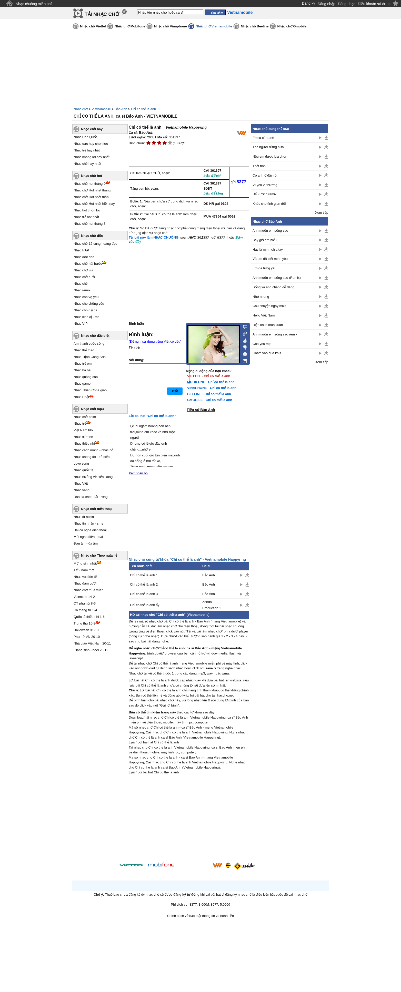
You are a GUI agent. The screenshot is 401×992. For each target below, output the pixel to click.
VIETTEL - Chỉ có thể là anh (208, 376)
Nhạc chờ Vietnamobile (214, 26)
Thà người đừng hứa (268, 147)
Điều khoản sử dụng (374, 4)
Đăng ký (308, 3)
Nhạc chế (80, 283)
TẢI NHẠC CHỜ (102, 14)
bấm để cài (212, 176)
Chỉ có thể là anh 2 (144, 584)
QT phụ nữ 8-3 (85, 603)
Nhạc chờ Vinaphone (170, 26)
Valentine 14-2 (84, 597)
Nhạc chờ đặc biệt (95, 336)
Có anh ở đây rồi (265, 175)
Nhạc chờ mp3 (92, 409)
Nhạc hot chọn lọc (87, 210)
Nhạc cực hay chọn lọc (91, 144)
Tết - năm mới (84, 570)
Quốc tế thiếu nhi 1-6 (89, 617)
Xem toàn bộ (138, 473)
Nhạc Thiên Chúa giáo (90, 390)
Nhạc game (82, 383)
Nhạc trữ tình (83, 437)
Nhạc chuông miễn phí (34, 4)
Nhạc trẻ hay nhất (87, 150)
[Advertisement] (189, 819)
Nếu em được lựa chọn (270, 156)
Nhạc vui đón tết (86, 577)
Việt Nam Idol (84, 430)
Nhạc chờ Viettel (93, 26)
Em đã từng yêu (264, 268)
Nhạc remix (82, 290)
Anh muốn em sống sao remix (275, 334)
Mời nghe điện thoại (88, 537)
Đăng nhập (326, 4)
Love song (81, 463)
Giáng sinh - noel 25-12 (91, 650)
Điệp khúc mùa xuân (268, 325)
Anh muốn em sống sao (270, 230)
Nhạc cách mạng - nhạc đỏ (93, 450)
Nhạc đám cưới (85, 583)
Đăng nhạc (346, 4)
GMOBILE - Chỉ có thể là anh (209, 400)
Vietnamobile (101, 109)
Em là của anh (263, 138)
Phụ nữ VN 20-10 (87, 637)
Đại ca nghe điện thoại (90, 530)
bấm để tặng (213, 193)
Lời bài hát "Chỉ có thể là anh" (152, 416)
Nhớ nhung (261, 297)
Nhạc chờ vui (83, 270)
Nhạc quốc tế (83, 470)
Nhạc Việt (81, 483)
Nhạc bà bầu (83, 370)
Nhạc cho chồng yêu (89, 303)
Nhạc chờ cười (84, 277)
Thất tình (259, 166)
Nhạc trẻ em (83, 363)
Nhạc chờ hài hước (88, 263)
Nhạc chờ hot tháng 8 (89, 224)
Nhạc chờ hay (92, 129)
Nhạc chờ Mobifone (130, 26)
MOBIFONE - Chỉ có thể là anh (211, 382)
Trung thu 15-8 (84, 623)
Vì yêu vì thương (265, 185)
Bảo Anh (121, 109)
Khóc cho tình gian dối (269, 204)
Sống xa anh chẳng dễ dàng (273, 287)
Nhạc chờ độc (92, 236)
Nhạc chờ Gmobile (291, 26)
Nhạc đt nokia (84, 517)
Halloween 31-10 (86, 630)
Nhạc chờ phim (85, 417)
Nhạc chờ (81, 109)
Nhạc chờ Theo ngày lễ (99, 555)
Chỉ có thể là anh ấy (144, 605)
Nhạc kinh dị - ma (86, 317)
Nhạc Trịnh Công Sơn (90, 357)
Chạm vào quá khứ (267, 353)
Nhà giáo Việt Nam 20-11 (92, 643)
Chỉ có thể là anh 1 (144, 575)
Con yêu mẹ (261, 344)
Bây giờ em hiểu (265, 240)
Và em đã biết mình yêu (270, 259)
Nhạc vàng (81, 490)
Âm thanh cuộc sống (89, 343)
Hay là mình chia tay (268, 249)
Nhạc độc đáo (84, 257)
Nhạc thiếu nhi (84, 443)
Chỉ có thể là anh (143, 109)
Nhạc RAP (81, 250)
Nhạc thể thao (84, 350)
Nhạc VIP (81, 323)
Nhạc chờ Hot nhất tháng (92, 190)
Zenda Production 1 (211, 605)
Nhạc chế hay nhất (87, 164)
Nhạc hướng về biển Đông (93, 477)
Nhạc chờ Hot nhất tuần (91, 197)
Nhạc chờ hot (91, 176)
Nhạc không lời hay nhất (91, 157)
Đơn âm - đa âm (86, 543)
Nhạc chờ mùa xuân (88, 590)
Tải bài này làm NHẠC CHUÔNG (153, 237)
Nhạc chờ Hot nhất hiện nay (94, 204)
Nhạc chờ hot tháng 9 (89, 184)
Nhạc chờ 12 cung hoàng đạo (95, 244)
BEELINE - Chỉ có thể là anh (209, 394)
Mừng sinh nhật (85, 563)
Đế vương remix (264, 194)
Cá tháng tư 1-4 (85, 610)
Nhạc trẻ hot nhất (86, 217)
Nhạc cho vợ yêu (86, 297)
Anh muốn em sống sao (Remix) (277, 278)
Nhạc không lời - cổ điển (92, 457)
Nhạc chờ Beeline (254, 26)
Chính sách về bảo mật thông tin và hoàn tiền (200, 916)
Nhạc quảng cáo (86, 377)
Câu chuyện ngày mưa (269, 306)
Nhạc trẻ (80, 423)
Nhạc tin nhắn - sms (88, 523)
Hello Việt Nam (264, 315)
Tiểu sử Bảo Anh (201, 410)
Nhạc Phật (81, 397)
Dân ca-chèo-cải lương (90, 497)
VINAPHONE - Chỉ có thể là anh (211, 388)
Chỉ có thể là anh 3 (144, 594)
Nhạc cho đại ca (85, 310)
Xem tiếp (321, 212)
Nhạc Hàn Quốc (85, 137)
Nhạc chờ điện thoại (97, 509)
